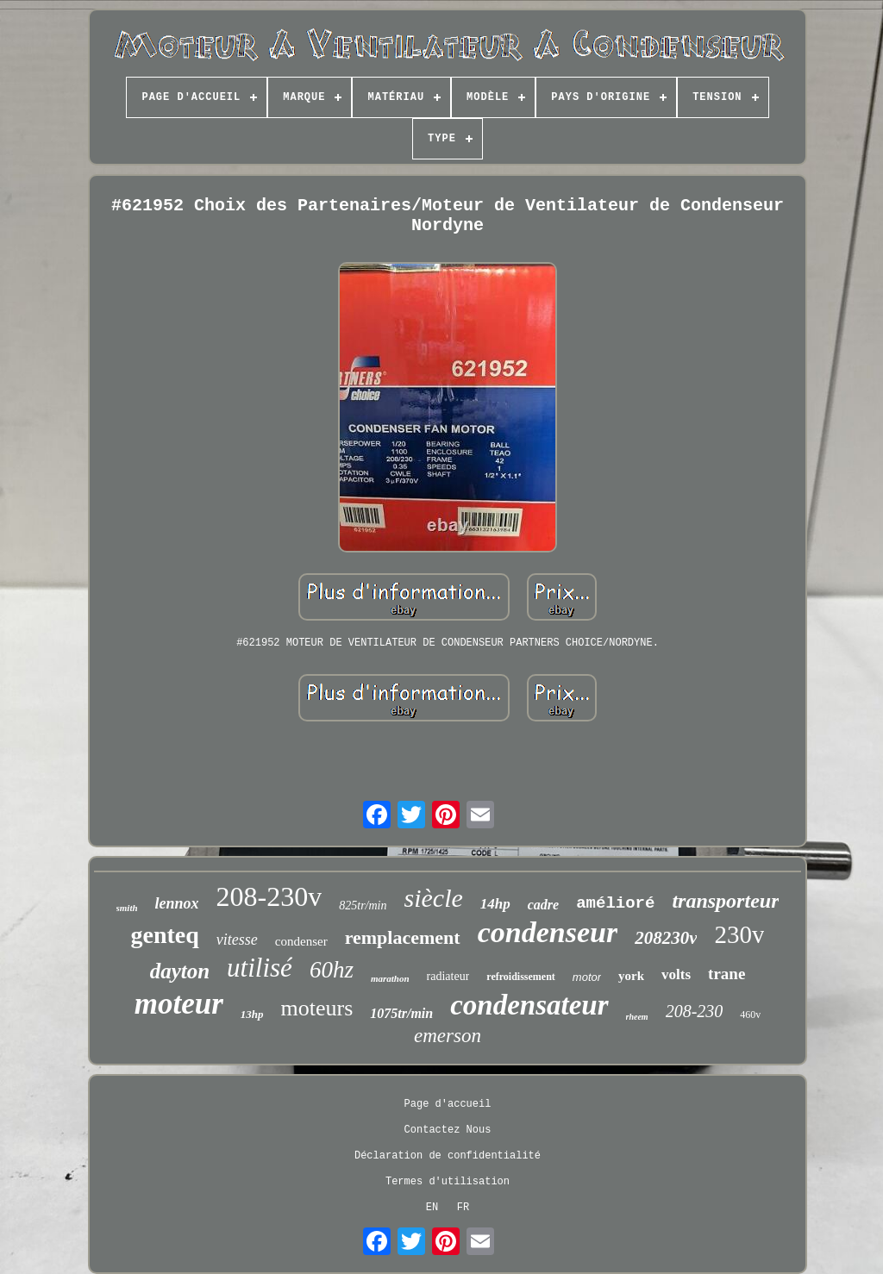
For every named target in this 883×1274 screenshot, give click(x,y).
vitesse (237, 939)
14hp (495, 904)
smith (127, 907)
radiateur (448, 976)
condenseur (547, 932)
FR (463, 1208)
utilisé (259, 967)
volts (676, 974)
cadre (543, 904)
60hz (332, 970)
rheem (637, 1016)
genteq (165, 934)
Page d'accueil (448, 1104)
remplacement (402, 937)
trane (726, 974)
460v (750, 1015)
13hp (252, 1014)
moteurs (317, 1008)
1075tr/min (401, 1013)
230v (739, 934)
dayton (180, 971)
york (631, 976)
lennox (177, 903)
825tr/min (362, 905)
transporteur (725, 901)
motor (587, 977)
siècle (433, 898)
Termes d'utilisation (447, 1182)
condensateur (529, 1005)
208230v (666, 937)
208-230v (269, 896)
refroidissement (520, 977)
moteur (179, 1004)
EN (432, 1208)
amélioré (615, 903)
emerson (447, 1035)
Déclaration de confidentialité (447, 1156)
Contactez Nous (448, 1130)
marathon (390, 978)
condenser (301, 941)
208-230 (694, 1011)
